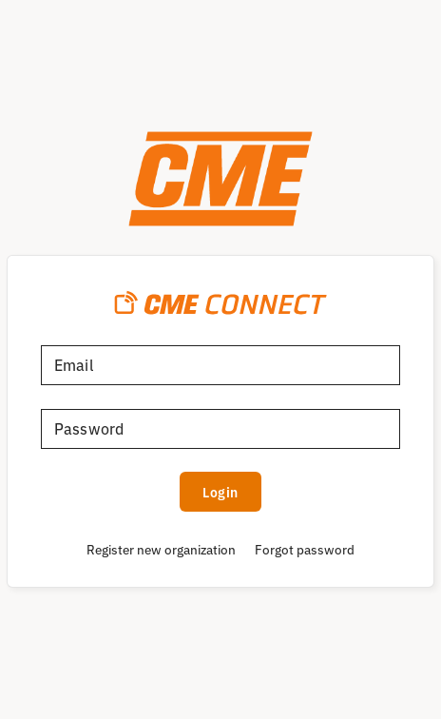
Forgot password (305, 548)
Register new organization (161, 548)
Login (220, 491)
